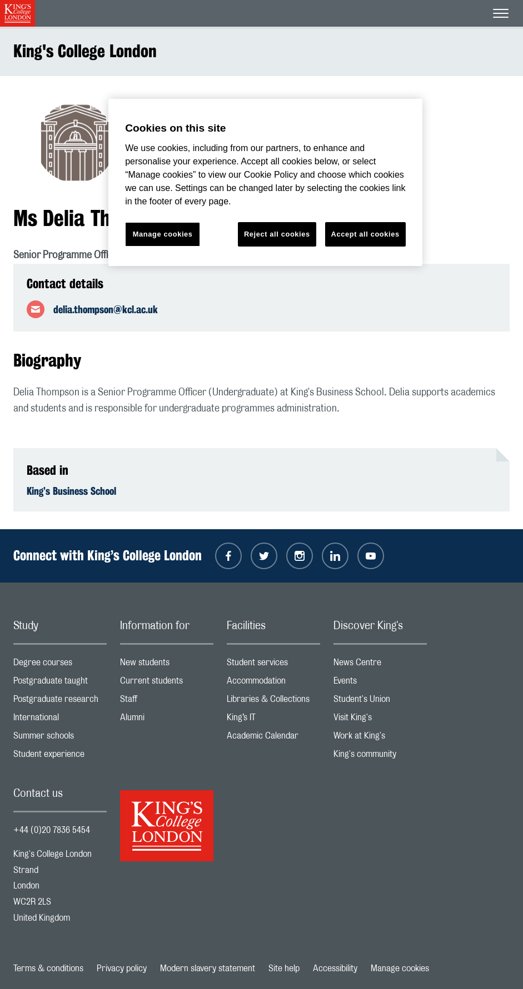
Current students (166, 683)
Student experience (60, 757)
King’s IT (273, 720)
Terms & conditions (48, 968)
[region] (265, 182)
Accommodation (273, 683)
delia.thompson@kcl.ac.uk (105, 309)
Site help (284, 968)
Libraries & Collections (273, 702)
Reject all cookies (277, 234)
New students (166, 665)
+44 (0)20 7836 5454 (51, 830)
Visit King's (380, 720)
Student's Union (380, 702)
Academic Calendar (273, 738)
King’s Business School (71, 491)
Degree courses (60, 665)
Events (380, 683)
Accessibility (335, 968)
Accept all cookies (365, 234)
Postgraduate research (60, 702)
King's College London (85, 51)
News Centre (380, 665)
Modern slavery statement (207, 968)
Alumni (166, 720)
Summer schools (60, 738)
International (60, 720)
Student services (273, 665)
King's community (380, 757)
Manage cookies (400, 968)
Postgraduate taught (60, 683)
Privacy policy (122, 968)
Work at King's (380, 738)
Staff (166, 702)
